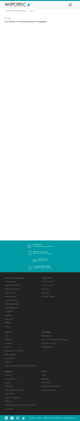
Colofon (39, 418)
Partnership (9, 401)
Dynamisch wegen (48, 297)
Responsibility (10, 394)
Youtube (23, 418)
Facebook (12, 418)
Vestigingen (9, 386)
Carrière (7, 382)
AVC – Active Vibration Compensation (55, 340)
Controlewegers (10, 282)
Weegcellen (9, 312)
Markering (45, 289)
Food (7, 336)
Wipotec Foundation (12, 398)
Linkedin (6, 418)
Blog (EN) (45, 379)
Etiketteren (45, 293)
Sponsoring (9, 409)
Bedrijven (8, 371)
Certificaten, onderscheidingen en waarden (20, 405)
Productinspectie (47, 282)
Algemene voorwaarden (52, 418)
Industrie (8, 332)
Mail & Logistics (10, 355)
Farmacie (8, 340)
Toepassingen (47, 278)
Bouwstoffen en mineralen (14, 351)
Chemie (7, 347)
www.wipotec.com (15, 103)
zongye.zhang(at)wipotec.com (20, 95)
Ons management (11, 379)
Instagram (17, 418)
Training (7, 326)
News (44, 375)
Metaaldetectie (10, 297)
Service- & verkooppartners (16, 11)
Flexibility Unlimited (48, 343)
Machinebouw (10, 358)
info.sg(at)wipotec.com (53, 120)
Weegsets (8, 315)
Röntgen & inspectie (12, 289)
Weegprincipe (46, 336)
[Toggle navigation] (70, 4)
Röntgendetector (48, 347)
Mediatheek (46, 382)
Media (44, 371)
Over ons (8, 375)
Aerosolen (8, 362)
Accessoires (9, 319)
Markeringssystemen (12, 304)
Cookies (32, 418)
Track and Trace (47, 285)
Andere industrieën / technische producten (20, 366)
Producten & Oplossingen (14, 278)
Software (8, 323)
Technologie (46, 332)
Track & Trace (10, 293)
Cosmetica (8, 343)
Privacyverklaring (69, 418)
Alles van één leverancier (14, 390)
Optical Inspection (11, 300)
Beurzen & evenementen (50, 386)
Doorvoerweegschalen (13, 285)
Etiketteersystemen (11, 308)
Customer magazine (49, 390)
